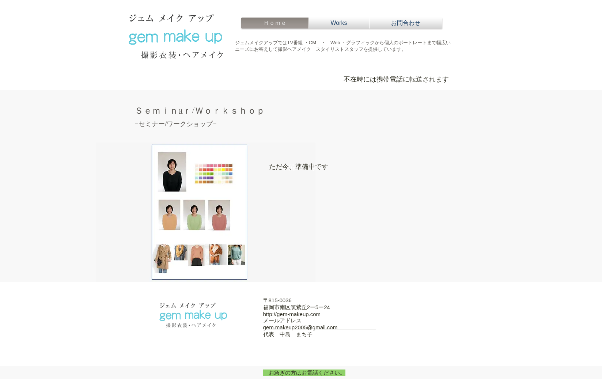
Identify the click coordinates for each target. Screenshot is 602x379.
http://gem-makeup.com (292, 314)
